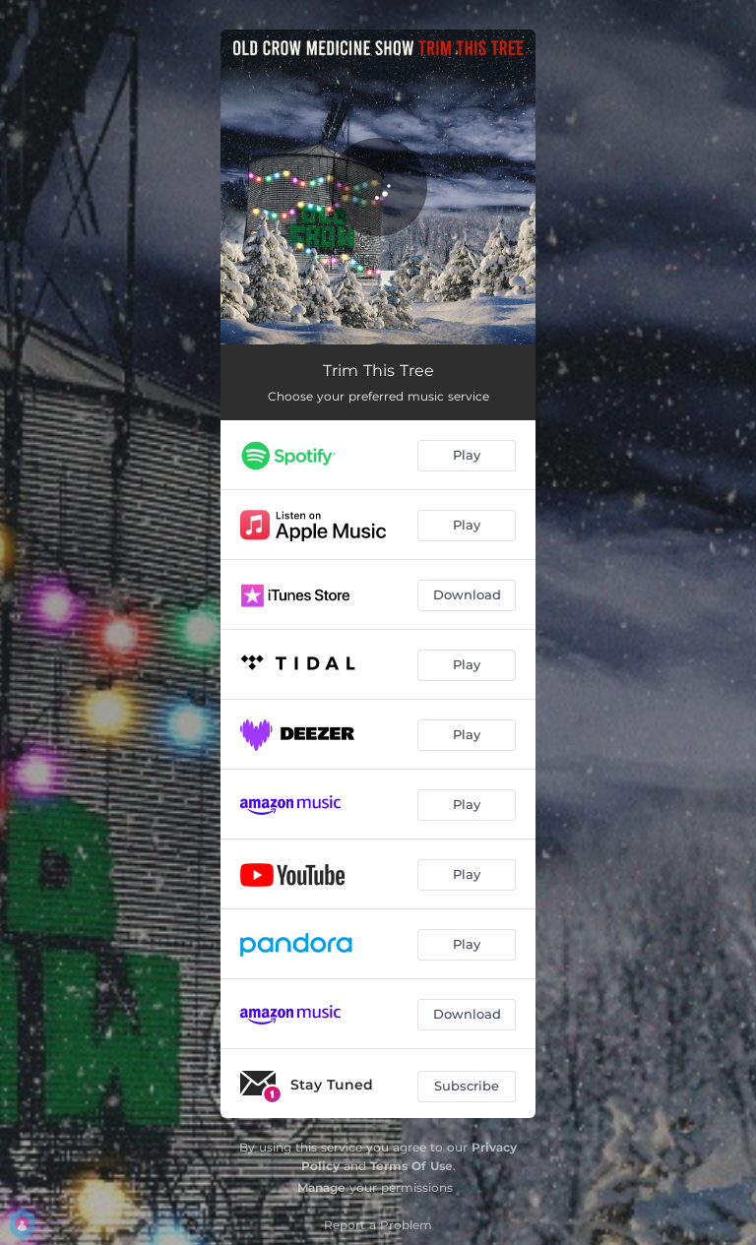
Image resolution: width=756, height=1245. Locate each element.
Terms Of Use (411, 1165)
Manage (321, 1187)
